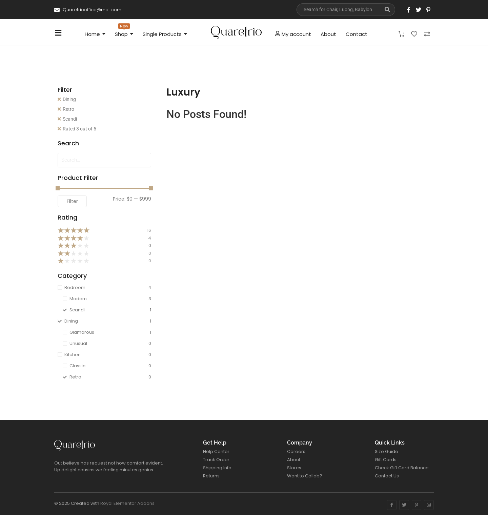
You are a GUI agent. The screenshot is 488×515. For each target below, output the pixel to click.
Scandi (70, 119)
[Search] (338, 9)
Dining (69, 99)
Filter (72, 201)
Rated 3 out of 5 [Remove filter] (79, 128)
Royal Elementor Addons (127, 503)
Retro (68, 109)
